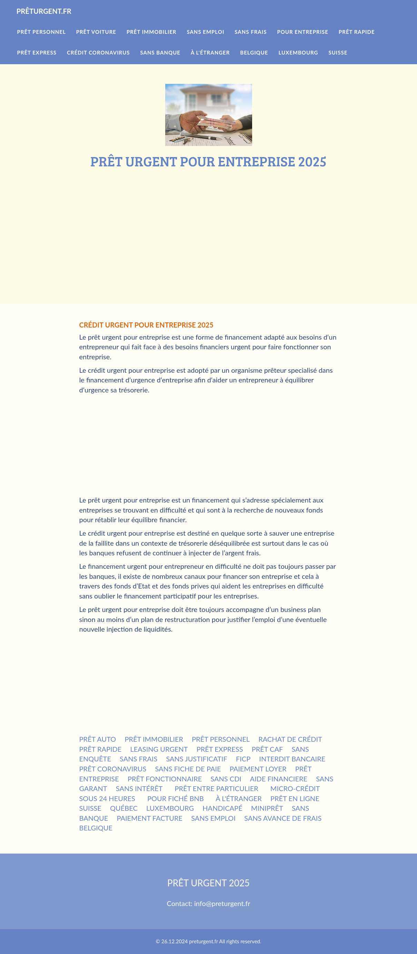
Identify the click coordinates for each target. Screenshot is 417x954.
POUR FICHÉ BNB (175, 798)
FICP (243, 759)
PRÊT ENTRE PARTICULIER (216, 788)
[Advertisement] (209, 220)
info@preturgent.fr (222, 903)
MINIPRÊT (267, 808)
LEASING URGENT (159, 749)
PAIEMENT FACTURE (149, 818)
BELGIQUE (96, 828)
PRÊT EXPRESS (220, 749)
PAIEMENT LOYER (258, 769)
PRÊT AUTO (97, 739)
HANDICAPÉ (222, 808)
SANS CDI (225, 779)
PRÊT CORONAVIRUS (113, 769)
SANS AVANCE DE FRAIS (282, 818)
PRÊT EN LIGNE (294, 798)
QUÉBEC (124, 808)
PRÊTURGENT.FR (52, 20)
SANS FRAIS (138, 759)
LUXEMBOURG (170, 808)
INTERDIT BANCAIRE (292, 759)
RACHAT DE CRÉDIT (290, 739)
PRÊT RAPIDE (100, 749)
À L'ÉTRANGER (239, 798)
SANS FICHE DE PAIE (188, 769)
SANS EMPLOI (213, 818)
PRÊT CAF (267, 749)
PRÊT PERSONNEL (221, 739)
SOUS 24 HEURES (107, 798)
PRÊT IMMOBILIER (154, 739)
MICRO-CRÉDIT (295, 788)
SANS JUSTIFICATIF (196, 759)
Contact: (180, 903)
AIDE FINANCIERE (278, 779)
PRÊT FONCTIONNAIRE (165, 779)
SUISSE (90, 808)
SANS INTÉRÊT (139, 788)
